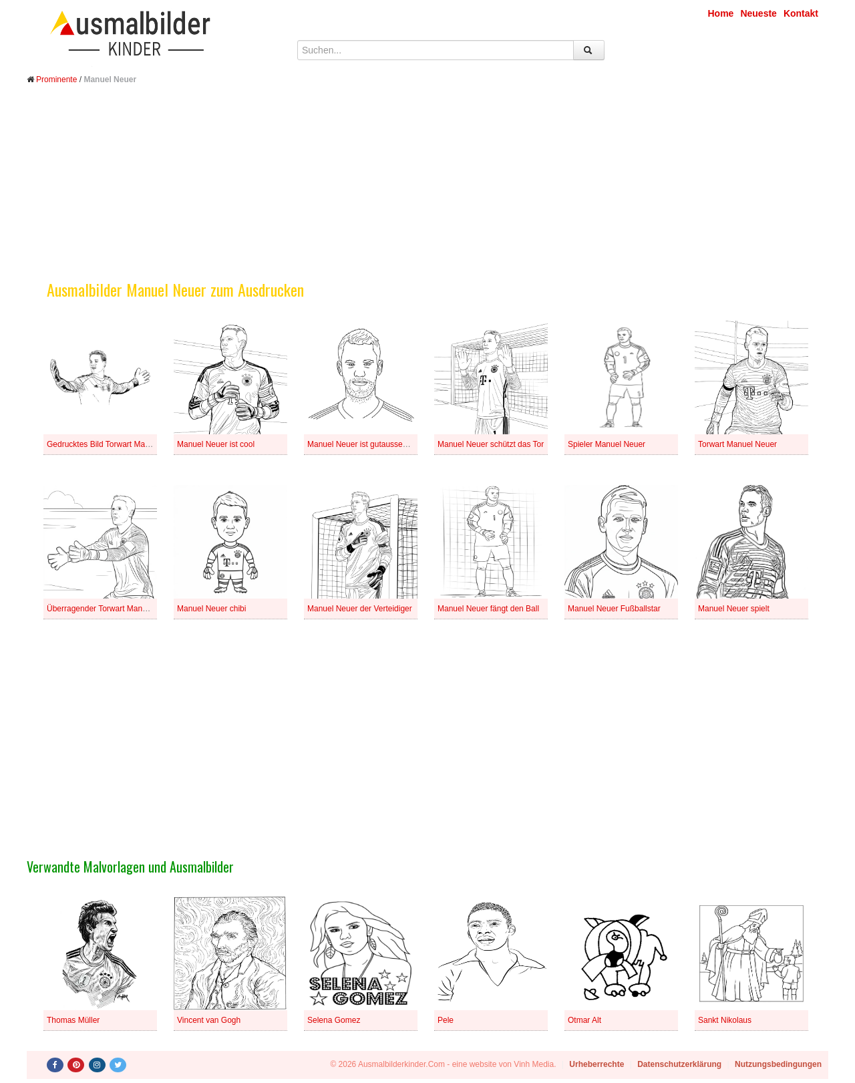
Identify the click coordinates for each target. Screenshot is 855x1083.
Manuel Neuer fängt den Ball (488, 608)
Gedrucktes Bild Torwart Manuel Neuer (115, 444)
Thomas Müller (73, 1020)
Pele (446, 1020)
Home (721, 13)
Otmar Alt (584, 1020)
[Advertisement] (427, 192)
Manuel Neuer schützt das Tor (491, 444)
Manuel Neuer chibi (211, 608)
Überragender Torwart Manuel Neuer (112, 608)
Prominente (56, 79)
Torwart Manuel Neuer (737, 444)
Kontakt (801, 13)
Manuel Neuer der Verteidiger (359, 608)
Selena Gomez (333, 1020)
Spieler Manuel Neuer (606, 444)
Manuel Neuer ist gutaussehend (363, 444)
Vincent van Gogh (208, 1020)
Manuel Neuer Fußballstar (614, 608)
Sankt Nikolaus (724, 1020)
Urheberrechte (596, 1064)
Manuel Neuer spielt (734, 608)
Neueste (758, 13)
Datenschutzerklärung (679, 1064)
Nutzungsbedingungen (778, 1064)
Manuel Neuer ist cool (215, 444)
